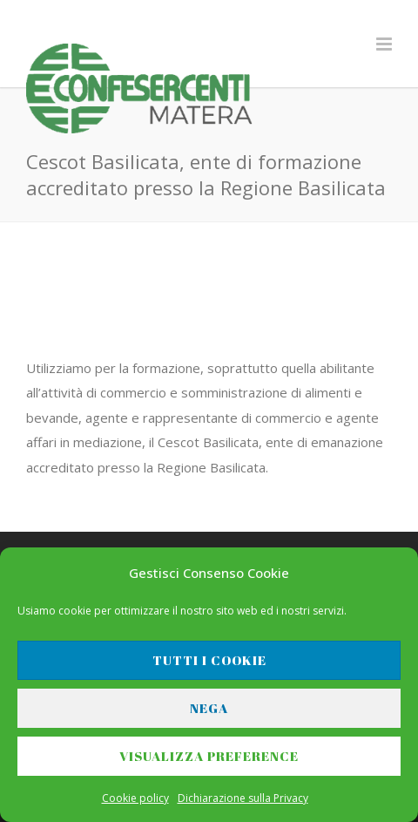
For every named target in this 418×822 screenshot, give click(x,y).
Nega (209, 708)
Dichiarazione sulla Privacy (243, 798)
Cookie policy (135, 798)
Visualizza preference (209, 755)
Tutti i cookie (209, 660)
